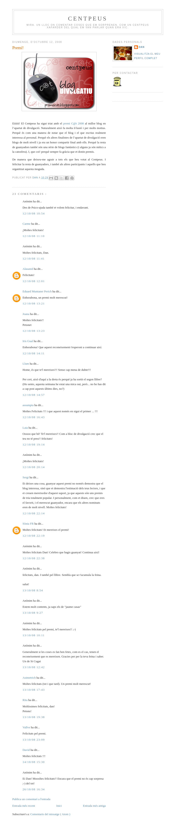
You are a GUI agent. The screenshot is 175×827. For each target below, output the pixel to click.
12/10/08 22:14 (34, 513)
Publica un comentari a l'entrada (31, 799)
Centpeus (87, 18)
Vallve (27, 727)
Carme (27, 223)
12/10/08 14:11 (34, 353)
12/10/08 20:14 (34, 467)
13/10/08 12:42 (34, 667)
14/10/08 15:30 (34, 762)
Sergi (26, 477)
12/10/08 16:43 (34, 417)
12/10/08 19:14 (34, 444)
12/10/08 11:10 (34, 236)
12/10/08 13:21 (34, 303)
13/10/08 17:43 (34, 689)
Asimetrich (29, 677)
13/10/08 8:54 (33, 590)
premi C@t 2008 (73, 123)
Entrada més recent (23, 805)
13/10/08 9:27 (33, 612)
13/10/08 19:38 (34, 717)
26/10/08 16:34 (34, 789)
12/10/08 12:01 (34, 281)
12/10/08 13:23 (34, 330)
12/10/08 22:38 (34, 558)
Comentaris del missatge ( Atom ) (50, 814)
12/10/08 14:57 (34, 395)
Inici (59, 805)
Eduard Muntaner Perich (37, 291)
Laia (25, 427)
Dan (35, 177)
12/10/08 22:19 (34, 535)
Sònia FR (28, 523)
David (27, 750)
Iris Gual (28, 341)
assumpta (28, 405)
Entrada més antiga (94, 805)
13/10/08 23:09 (34, 739)
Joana (26, 314)
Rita (25, 700)
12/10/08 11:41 (34, 258)
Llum (26, 363)
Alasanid (28, 269)
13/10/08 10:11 (34, 635)
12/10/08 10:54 (34, 213)
